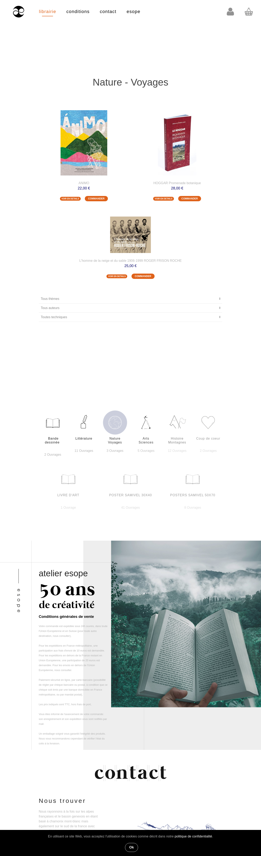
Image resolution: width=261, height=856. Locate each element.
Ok (131, 847)
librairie (47, 11)
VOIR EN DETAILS (70, 199)
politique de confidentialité (193, 836)
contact (108, 11)
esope (133, 11)
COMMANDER (96, 198)
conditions (78, 11)
